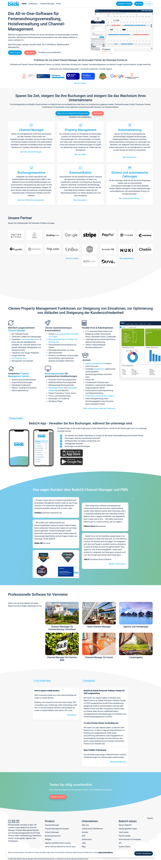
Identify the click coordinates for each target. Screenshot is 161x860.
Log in (149, 4)
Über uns (85, 825)
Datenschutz (87, 839)
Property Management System (18, 375)
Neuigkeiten (90, 681)
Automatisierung (129, 130)
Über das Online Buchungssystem (31, 200)
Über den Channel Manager (31, 152)
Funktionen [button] (32, 4)
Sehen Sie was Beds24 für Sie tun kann (60, 847)
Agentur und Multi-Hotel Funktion (58, 843)
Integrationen (99, 369)
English (150, 818)
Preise (58, 4)
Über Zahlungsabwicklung (130, 198)
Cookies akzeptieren (143, 853)
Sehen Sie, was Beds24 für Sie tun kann (72, 113)
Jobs (84, 843)
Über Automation (130, 157)
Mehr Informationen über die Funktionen (99, 408)
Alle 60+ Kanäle (80, 83)
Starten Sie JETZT (58, 797)
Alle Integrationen (127, 258)
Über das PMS (80, 154)
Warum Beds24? (125, 825)
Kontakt (139, 4)
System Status (124, 847)
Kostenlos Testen (124, 4)
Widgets (48, 839)
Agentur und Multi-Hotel (94, 364)
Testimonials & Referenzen (92, 829)
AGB (83, 836)
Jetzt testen (30, 52)
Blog (83, 847)
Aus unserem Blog (43, 681)
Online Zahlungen (52, 832)
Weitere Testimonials (118, 564)
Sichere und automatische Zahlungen (129, 174)
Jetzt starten (124, 832)
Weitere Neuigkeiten (118, 762)
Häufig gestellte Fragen (128, 829)
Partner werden (125, 836)
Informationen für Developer (130, 839)
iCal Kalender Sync (19, 358)
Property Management (80, 130)
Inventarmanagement (29, 339)
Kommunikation (80, 172)
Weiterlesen (72, 715)
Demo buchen (15, 52)
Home (24, 4)
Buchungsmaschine (31, 172)
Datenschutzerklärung (105, 852)
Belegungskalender (56, 388)
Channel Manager (47, 4)
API (120, 843)
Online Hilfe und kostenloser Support (99, 396)
